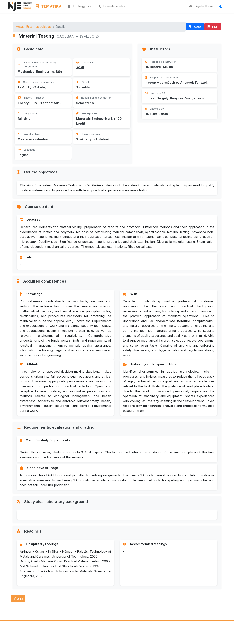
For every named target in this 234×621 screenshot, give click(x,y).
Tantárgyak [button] (78, 6)
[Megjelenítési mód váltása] (222, 6)
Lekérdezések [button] (110, 6)
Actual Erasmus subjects (34, 26)
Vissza (18, 598)
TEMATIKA (49, 6)
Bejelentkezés (202, 6)
